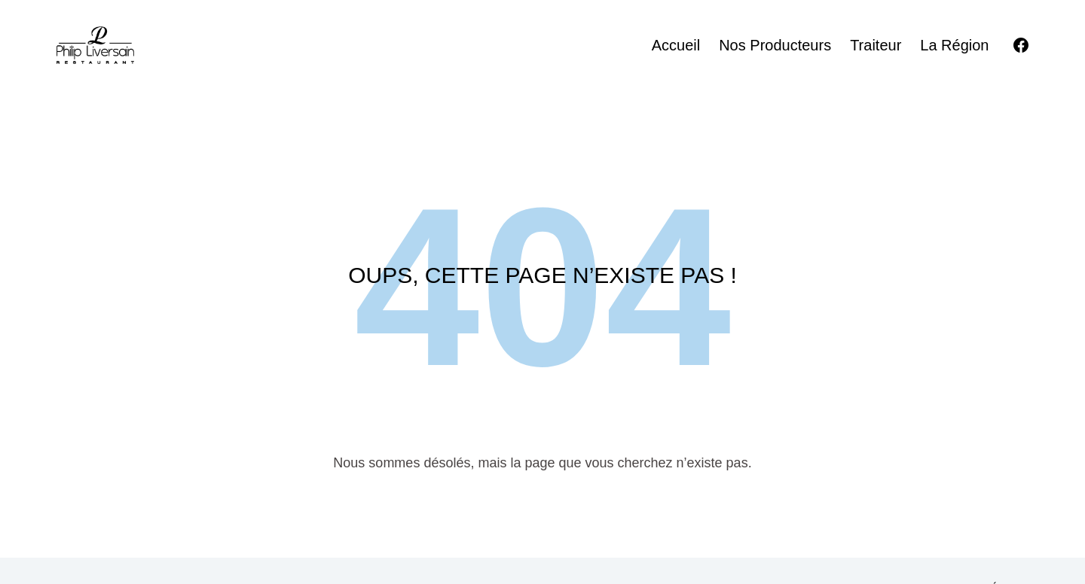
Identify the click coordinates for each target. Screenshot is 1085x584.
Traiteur (875, 45)
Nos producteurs (775, 45)
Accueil (676, 45)
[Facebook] (1020, 45)
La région (954, 45)
